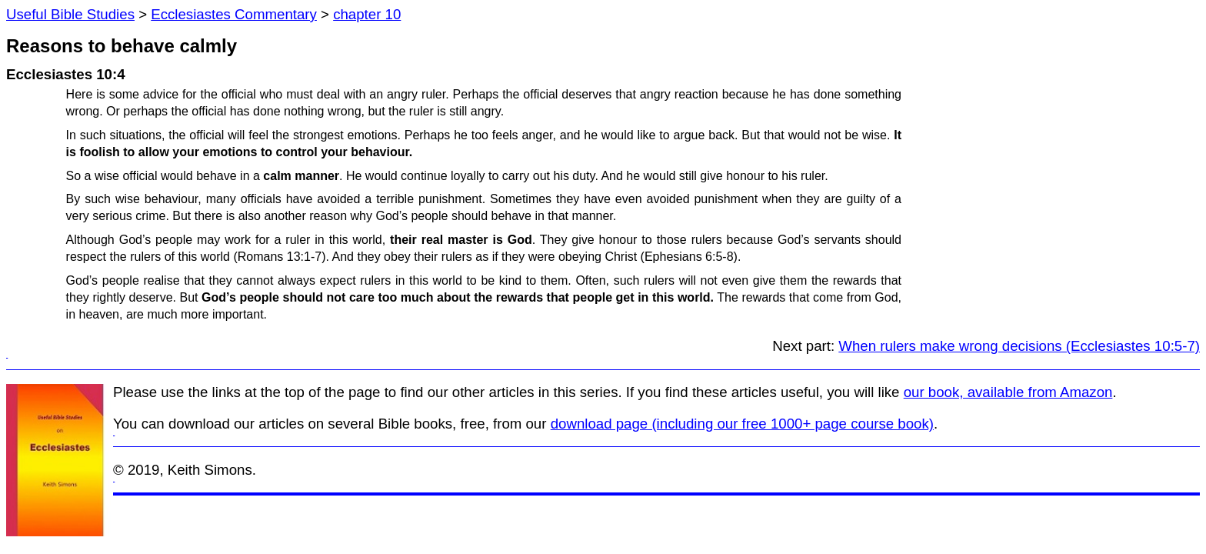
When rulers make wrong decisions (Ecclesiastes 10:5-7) (1019, 346)
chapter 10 (367, 14)
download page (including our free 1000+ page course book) (742, 424)
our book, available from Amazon (1008, 392)
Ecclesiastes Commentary (234, 14)
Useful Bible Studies (70, 14)
